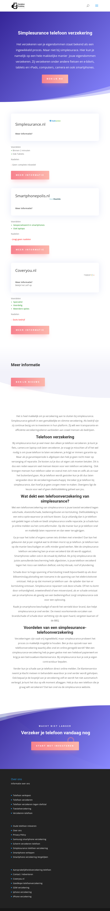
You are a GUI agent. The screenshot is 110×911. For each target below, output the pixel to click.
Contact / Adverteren (23, 874)
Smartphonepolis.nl (32, 195)
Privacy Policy (19, 834)
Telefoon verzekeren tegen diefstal (29, 804)
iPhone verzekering (22, 896)
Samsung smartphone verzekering (29, 839)
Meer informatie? (23, 133)
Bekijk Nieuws (28, 382)
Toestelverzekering (22, 808)
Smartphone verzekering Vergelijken (30, 857)
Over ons (17, 830)
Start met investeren (55, 746)
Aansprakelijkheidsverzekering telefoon (32, 869)
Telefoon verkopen (22, 795)
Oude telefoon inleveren (25, 826)
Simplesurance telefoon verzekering (30, 848)
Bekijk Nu (55, 79)
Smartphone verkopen (24, 852)
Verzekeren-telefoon (22, 813)
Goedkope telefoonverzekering (27, 883)
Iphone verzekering (22, 892)
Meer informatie (30, 175)
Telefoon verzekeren (23, 799)
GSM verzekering (21, 887)
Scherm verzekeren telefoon (26, 843)
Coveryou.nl (26, 270)
